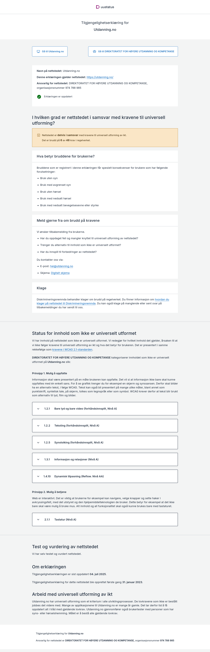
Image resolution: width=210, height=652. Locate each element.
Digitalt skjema (60, 272)
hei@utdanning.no (61, 266)
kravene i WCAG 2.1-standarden (72, 349)
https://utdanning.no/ (100, 77)
